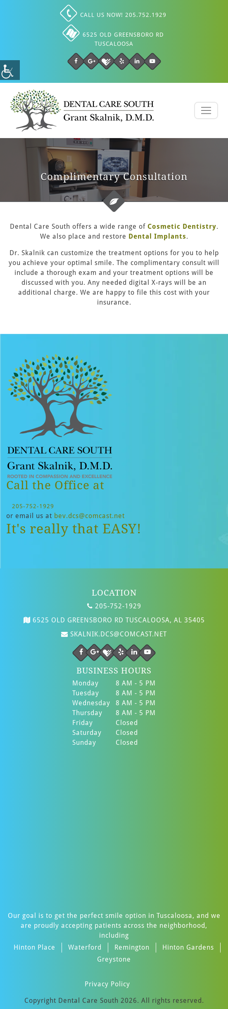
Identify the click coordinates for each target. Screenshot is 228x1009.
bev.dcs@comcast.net (89, 516)
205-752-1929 (33, 506)
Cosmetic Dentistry (181, 226)
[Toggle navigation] (206, 110)
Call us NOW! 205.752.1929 (114, 15)
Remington (132, 947)
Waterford (85, 947)
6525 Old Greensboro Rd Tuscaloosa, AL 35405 (114, 619)
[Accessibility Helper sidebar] (10, 70)
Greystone (114, 959)
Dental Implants (157, 236)
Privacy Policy (107, 984)
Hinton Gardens (188, 947)
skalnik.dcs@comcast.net (114, 633)
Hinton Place (34, 947)
